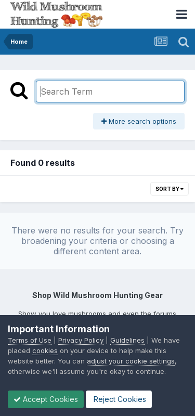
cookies (45, 350)
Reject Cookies (119, 399)
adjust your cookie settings (131, 361)
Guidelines (127, 340)
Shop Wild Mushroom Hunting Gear (97, 295)
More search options (138, 121)
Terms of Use (29, 340)
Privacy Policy (80, 340)
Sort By (169, 189)
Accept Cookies (46, 399)
